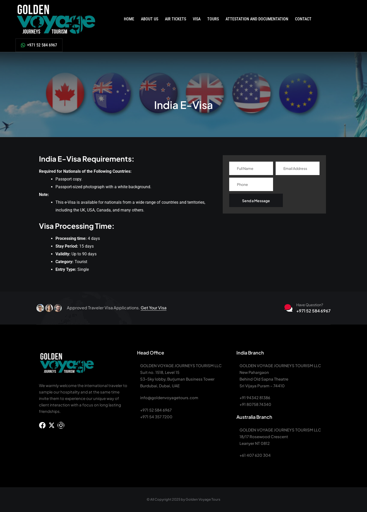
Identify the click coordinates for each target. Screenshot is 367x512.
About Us (149, 19)
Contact (303, 19)
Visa (197, 19)
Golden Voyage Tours (203, 499)
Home (129, 19)
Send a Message (256, 200)
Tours (213, 19)
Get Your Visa (153, 307)
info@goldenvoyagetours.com (169, 397)
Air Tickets (175, 19)
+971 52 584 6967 (41, 45)
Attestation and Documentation (257, 19)
